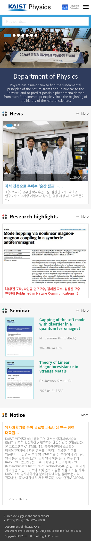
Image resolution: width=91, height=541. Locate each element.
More (85, 113)
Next (80, 160)
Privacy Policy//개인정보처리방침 (26, 520)
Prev (11, 160)
